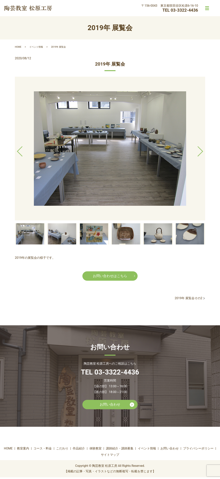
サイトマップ (110, 456)
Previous (16, 150)
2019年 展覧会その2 (188, 299)
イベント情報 (36, 47)
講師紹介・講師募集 (119, 450)
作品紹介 (79, 450)
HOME (18, 47)
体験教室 (95, 450)
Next (203, 150)
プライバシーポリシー (198, 450)
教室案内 (23, 450)
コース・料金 (42, 450)
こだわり (62, 450)
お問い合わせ (110, 406)
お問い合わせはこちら (110, 276)
